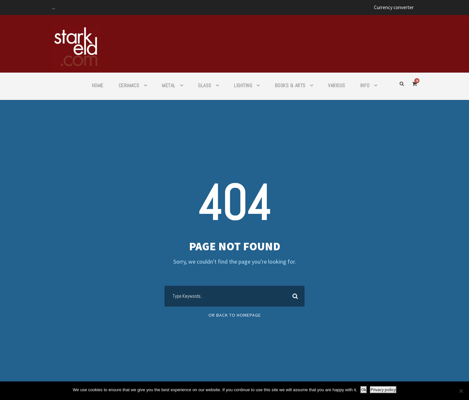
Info (365, 85)
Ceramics (129, 85)
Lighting (243, 85)
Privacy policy (383, 390)
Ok (363, 390)
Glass (204, 85)
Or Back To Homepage (234, 315)
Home (98, 85)
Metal (169, 85)
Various (336, 85)
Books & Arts (290, 85)
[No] (461, 391)
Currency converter (394, 7)
